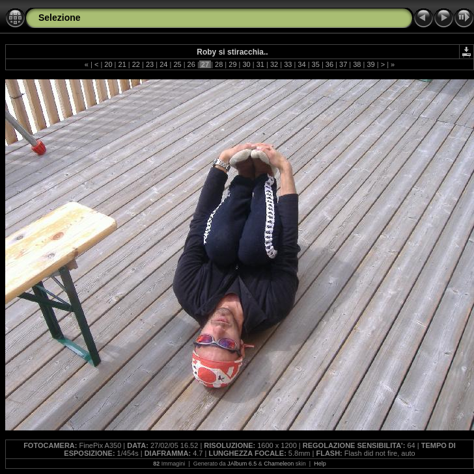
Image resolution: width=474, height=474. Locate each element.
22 (136, 64)
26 (191, 64)
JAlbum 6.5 (242, 463)
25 (177, 64)
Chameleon (279, 463)
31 (260, 64)
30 (246, 64)
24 (163, 64)
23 (150, 64)
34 (301, 64)
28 (219, 64)
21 (122, 64)
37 (343, 64)
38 (357, 64)
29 (232, 64)
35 (316, 64)
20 (108, 64)
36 (329, 64)
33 (288, 64)
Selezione (59, 17)
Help (320, 463)
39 (370, 64)
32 (274, 64)
